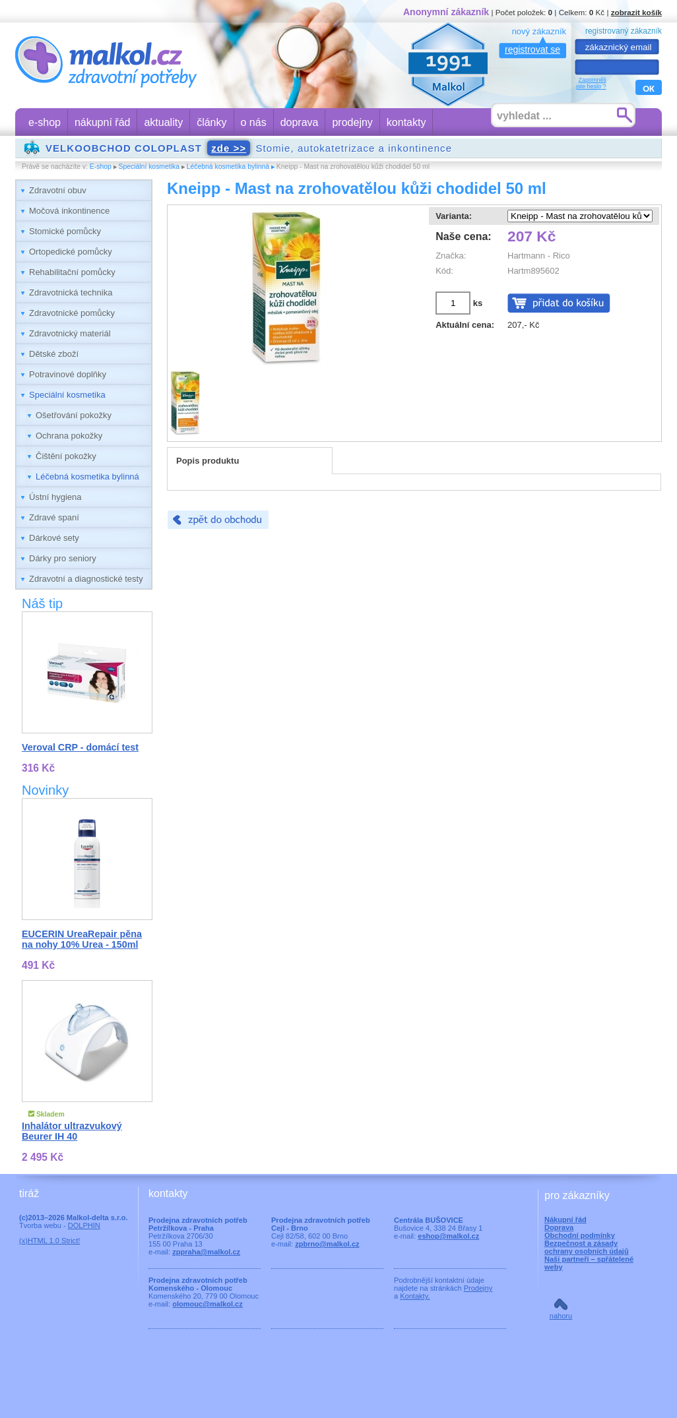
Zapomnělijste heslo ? (591, 83)
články (211, 122)
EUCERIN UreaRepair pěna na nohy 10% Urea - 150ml (82, 939)
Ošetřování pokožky (74, 415)
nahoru (561, 1316)
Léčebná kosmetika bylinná (228, 166)
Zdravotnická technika (70, 292)
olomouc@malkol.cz (207, 1304)
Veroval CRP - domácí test (80, 747)
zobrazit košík (636, 12)
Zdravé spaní (54, 517)
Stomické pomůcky (65, 231)
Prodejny (478, 1288)
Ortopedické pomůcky (70, 252)
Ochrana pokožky (69, 436)
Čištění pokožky (66, 456)
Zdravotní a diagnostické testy (86, 579)
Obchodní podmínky (579, 1235)
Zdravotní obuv (57, 190)
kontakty (406, 122)
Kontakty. (415, 1296)
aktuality (163, 122)
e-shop (44, 122)
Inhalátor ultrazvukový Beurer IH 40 (72, 1131)
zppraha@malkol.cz (206, 1252)
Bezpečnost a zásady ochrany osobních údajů (586, 1247)
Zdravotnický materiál (70, 333)
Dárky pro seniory (62, 558)
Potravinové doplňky (67, 374)
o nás (254, 122)
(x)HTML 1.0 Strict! (49, 1241)
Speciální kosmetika (149, 166)
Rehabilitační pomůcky (72, 272)
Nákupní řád (565, 1219)
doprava (299, 122)
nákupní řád (103, 122)
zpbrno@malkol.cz (327, 1244)
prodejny (352, 122)
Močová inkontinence (69, 211)
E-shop (101, 166)
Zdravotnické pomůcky (72, 313)
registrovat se (532, 49)
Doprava (558, 1227)
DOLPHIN (84, 1225)
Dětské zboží (54, 354)
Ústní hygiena (55, 497)
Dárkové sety (54, 538)
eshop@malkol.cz (448, 1236)
